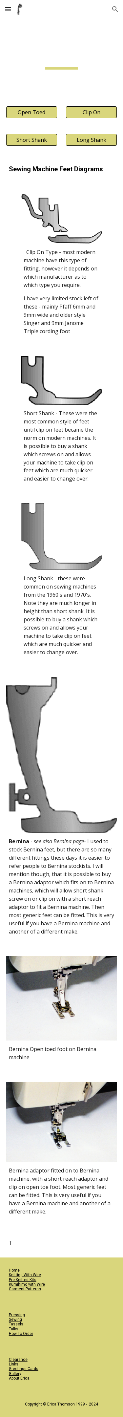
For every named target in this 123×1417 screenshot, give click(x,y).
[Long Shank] (91, 140)
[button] (8, 9)
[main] (61, 58)
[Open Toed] (32, 112)
